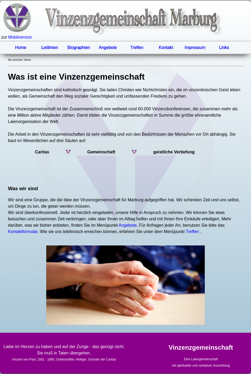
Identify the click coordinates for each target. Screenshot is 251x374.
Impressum (194, 47)
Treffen (136, 47)
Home (20, 47)
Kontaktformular (23, 231)
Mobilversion (20, 37)
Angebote (108, 47)
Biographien (78, 47)
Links (224, 47)
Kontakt (166, 47)
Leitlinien (49, 47)
